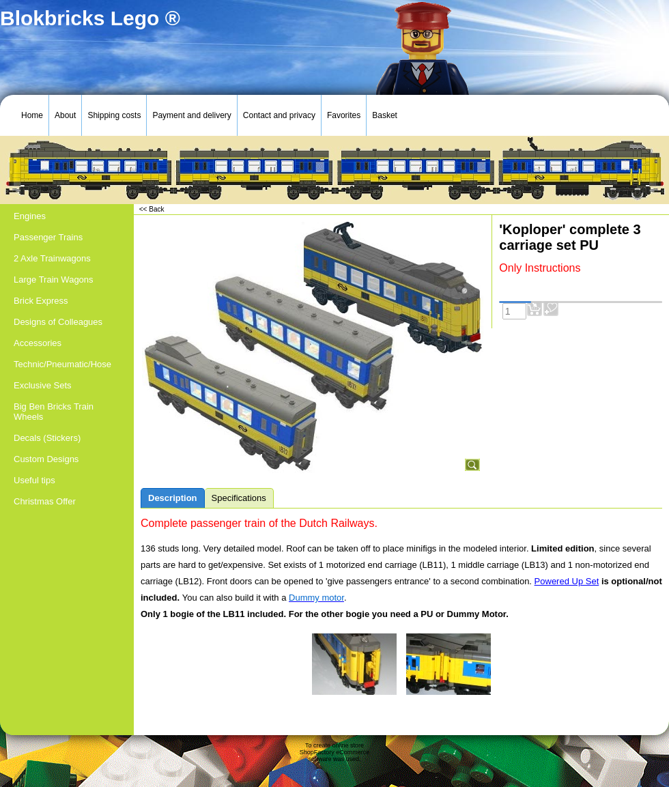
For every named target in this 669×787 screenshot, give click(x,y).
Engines (30, 216)
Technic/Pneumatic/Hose (62, 364)
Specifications (239, 498)
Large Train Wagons (54, 279)
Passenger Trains (48, 237)
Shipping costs (114, 115)
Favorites (343, 115)
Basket (384, 115)
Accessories (37, 343)
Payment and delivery (191, 115)
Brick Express (41, 301)
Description (172, 498)
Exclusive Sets (43, 385)
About (65, 115)
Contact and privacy (279, 115)
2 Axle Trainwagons (52, 258)
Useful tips (34, 480)
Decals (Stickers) (47, 438)
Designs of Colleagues (58, 322)
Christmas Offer (45, 501)
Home (32, 115)
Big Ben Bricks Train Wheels (54, 411)
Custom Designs (46, 459)
